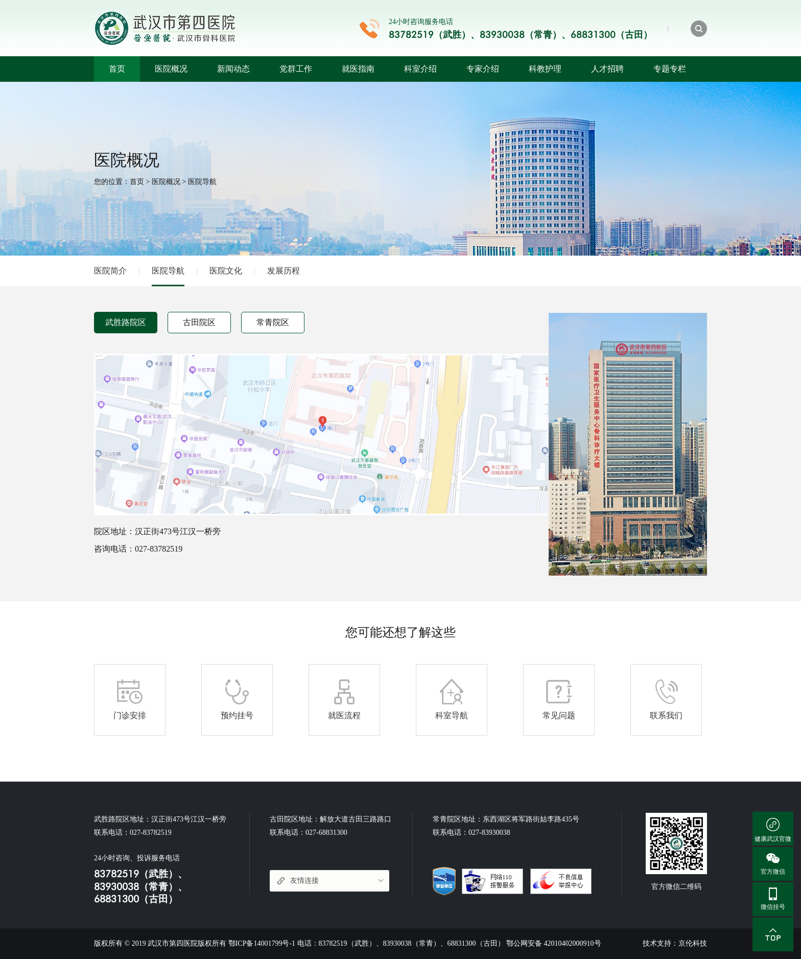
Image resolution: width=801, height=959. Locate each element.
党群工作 (295, 68)
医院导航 (202, 182)
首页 (117, 68)
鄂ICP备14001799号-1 (261, 943)
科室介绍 (420, 68)
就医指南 (358, 68)
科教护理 (545, 68)
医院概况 (171, 68)
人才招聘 (607, 68)
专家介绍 (482, 68)
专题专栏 (669, 68)
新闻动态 (233, 68)
